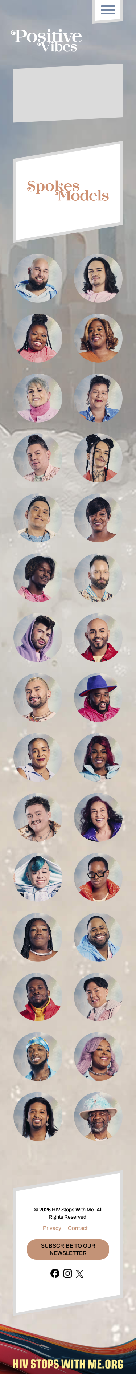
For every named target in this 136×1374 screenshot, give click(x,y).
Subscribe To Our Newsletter (68, 1249)
